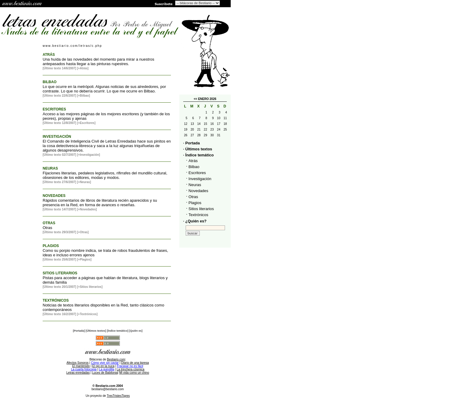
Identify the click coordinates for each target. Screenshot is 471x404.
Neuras (195, 184)
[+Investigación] (88, 154)
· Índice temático (198, 155)
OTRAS (49, 223)
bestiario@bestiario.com (108, 389)
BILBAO (49, 82)
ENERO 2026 (207, 99)
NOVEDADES (54, 196)
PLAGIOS (51, 246)
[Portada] (79, 330)
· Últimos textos (197, 149)
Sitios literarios (201, 209)
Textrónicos (198, 215)
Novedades (198, 190)
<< (195, 99)
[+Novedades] (87, 209)
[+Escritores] (86, 123)
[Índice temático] (118, 330)
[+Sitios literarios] (89, 286)
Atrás (193, 160)
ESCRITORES (54, 109)
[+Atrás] (82, 68)
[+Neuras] (84, 182)
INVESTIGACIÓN (57, 136)
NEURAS (50, 168)
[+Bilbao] (83, 95)
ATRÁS (49, 55)
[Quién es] (135, 330)
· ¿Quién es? (195, 221)
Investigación (200, 178)
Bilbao (194, 166)
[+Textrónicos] (87, 314)
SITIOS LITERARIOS (60, 273)
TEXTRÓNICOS (56, 300)
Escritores (197, 172)
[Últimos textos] (96, 330)
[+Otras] (83, 232)
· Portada (191, 143)
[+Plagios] (84, 259)
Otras (193, 196)
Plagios (195, 202)
